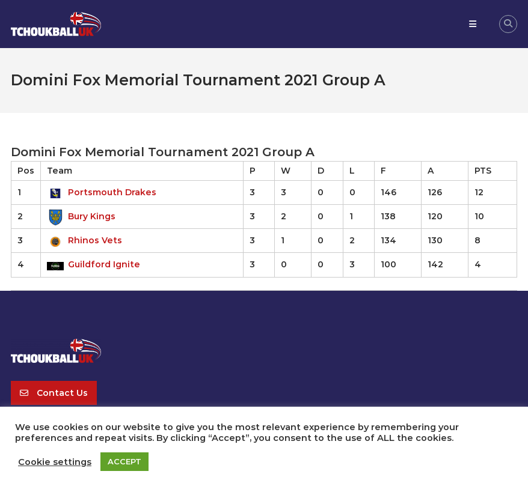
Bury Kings (81, 216)
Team (59, 170)
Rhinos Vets (84, 240)
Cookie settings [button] (54, 462)
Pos (25, 170)
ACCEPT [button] (124, 461)
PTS (482, 170)
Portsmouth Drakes (101, 192)
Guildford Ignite (93, 264)
